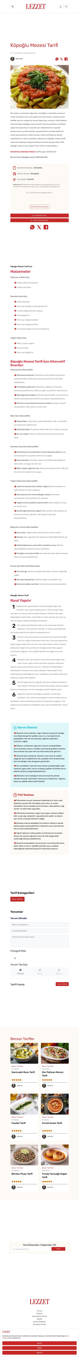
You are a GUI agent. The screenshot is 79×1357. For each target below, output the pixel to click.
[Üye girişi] (60, 6)
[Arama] (66, 6)
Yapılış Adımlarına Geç (39, 220)
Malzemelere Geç (40, 215)
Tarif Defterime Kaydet (39, 207)
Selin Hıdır (16, 59)
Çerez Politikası (39, 1322)
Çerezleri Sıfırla (39, 1324)
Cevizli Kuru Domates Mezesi (22, 152)
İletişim (39, 1313)
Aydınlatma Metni (39, 1316)
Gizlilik (39, 1319)
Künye (39, 1311)
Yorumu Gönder (62, 984)
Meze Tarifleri (17, 899)
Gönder (58, 1249)
